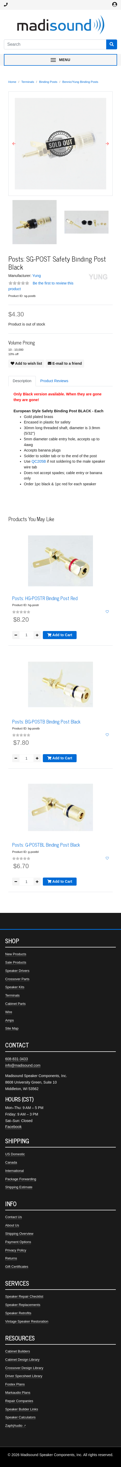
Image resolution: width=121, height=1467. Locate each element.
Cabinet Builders (17, 1351)
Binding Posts (48, 81)
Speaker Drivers (17, 971)
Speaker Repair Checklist (24, 1296)
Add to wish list (26, 363)
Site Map (11, 1028)
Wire (8, 1012)
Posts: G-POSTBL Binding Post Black (46, 844)
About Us (12, 1225)
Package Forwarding (20, 1179)
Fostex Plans (15, 1384)
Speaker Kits (14, 987)
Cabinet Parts (15, 1004)
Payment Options (18, 1242)
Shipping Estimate (18, 1187)
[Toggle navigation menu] (60, 60)
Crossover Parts (17, 979)
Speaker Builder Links (21, 1409)
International (14, 1171)
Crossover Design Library (24, 1368)
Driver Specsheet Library (23, 1376)
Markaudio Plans (17, 1393)
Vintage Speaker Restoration (26, 1321)
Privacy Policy (15, 1250)
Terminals (27, 81)
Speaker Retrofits (18, 1313)
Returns (11, 1258)
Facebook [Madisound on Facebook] (13, 1127)
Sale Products (15, 962)
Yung (36, 276)
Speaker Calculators (20, 1417)
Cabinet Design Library (22, 1360)
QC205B (39, 461)
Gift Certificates (16, 1267)
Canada (11, 1162)
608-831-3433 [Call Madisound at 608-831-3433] (16, 1059)
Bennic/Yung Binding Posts (80, 81)
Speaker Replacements (22, 1305)
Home (12, 81)
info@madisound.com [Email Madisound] (23, 1065)
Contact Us (13, 1217)
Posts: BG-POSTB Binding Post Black (46, 721)
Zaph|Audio (13, 1426)
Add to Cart (59, 635)
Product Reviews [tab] (54, 381)
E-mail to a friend (65, 363)
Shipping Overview (19, 1234)
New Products (15, 954)
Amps (9, 1020)
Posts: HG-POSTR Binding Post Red (45, 598)
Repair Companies (19, 1401)
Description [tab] (22, 381)
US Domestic (15, 1154)
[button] (14, 144)
